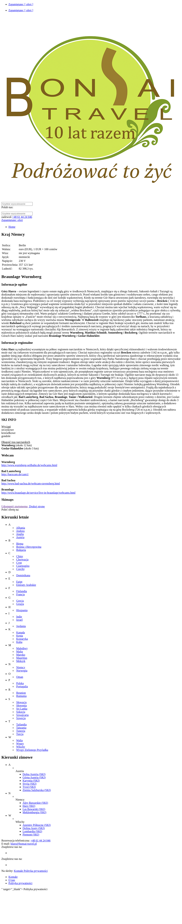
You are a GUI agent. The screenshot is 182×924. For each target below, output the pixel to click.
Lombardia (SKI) (32, 831)
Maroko (20, 654)
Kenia (19, 635)
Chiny (19, 556)
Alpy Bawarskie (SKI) (35, 802)
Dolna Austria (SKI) (34, 774)
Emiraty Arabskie (26, 584)
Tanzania (21, 727)
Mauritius (21, 657)
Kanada (20, 632)
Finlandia (21, 591)
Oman (19, 676)
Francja (20, 594)
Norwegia (21, 670)
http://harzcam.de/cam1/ (15, 474)
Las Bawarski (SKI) (34, 809)
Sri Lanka (21, 708)
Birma (19, 543)
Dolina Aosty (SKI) (34, 828)
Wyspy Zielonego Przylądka (32, 749)
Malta (19, 651)
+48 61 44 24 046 (22, 216)
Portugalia (22, 686)
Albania (20, 527)
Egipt (19, 581)
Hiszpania (22, 610)
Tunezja (20, 730)
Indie (19, 616)
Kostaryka (22, 638)
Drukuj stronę (36, 506)
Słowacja (21, 702)
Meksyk (20, 661)
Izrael (19, 619)
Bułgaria (21, 549)
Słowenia (21, 705)
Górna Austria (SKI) (34, 777)
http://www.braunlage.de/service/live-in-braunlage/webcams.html (38, 492)
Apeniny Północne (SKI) (37, 825)
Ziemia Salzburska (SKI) (37, 790)
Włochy (20, 746)
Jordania (21, 626)
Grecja (20, 600)
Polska (20, 683)
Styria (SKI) (30, 783)
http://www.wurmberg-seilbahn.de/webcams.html (29, 465)
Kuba (19, 642)
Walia (19, 740)
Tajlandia (21, 724)
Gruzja (20, 603)
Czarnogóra (22, 565)
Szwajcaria (22, 714)
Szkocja (20, 711)
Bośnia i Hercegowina (28, 546)
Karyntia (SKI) (31, 780)
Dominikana (23, 575)
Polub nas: (7, 207)
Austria (20, 537)
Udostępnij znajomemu (14, 506)
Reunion (21, 692)
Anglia (20, 534)
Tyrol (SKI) (29, 786)
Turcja (19, 734)
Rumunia (21, 695)
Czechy (20, 569)
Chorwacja (22, 559)
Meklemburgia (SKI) (34, 812)
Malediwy (22, 648)
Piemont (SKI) (31, 834)
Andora (20, 530)
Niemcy (20, 667)
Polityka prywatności (20, 883)
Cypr (19, 562)
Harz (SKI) (29, 805)
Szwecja (21, 718)
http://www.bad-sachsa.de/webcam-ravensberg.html (30, 483)
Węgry (20, 743)
